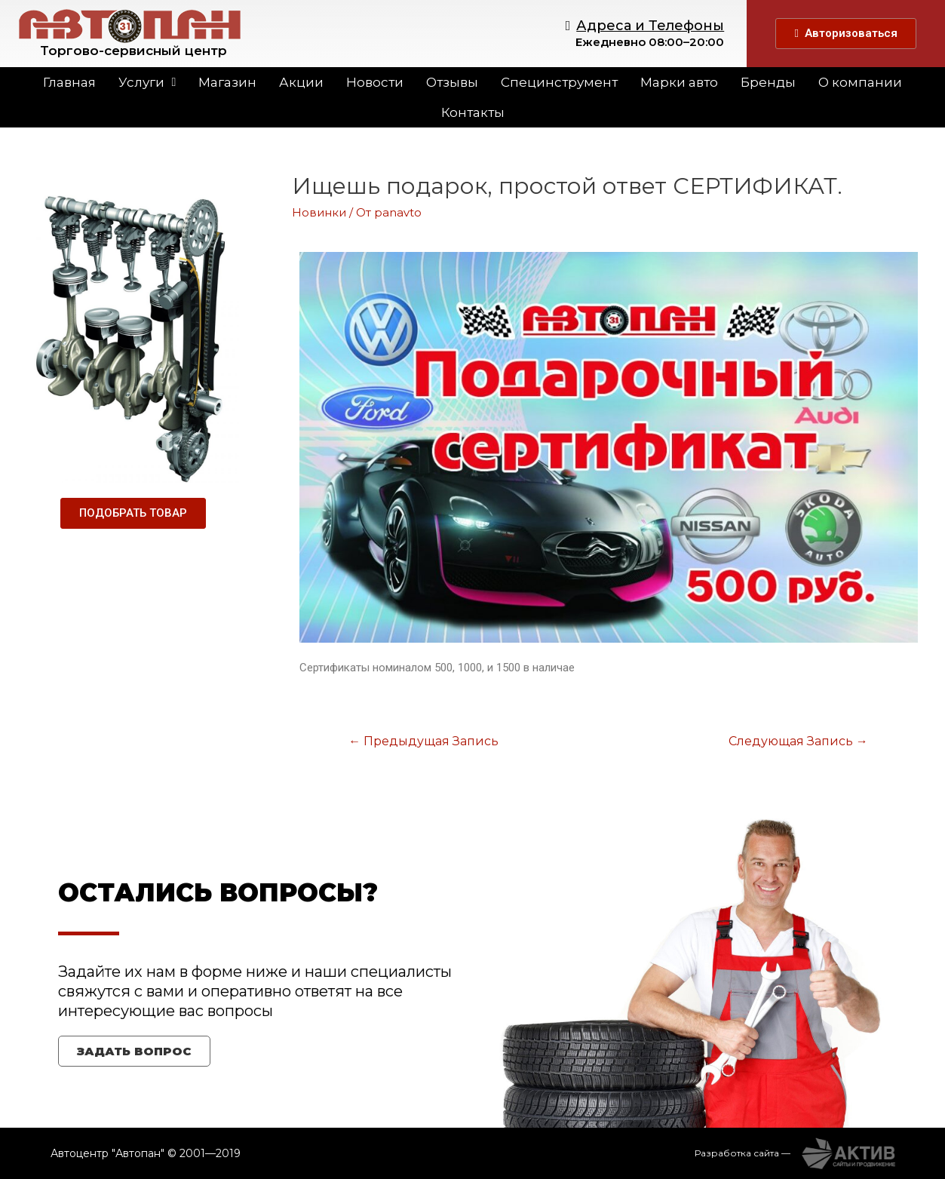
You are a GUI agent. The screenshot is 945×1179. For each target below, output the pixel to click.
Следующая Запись (798, 741)
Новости (374, 82)
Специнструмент (559, 82)
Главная (69, 82)
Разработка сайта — (742, 1152)
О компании (860, 82)
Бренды (768, 82)
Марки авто (679, 82)
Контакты (473, 112)
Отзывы (452, 82)
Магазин (227, 82)
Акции (301, 82)
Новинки (319, 212)
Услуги (147, 82)
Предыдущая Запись (423, 741)
